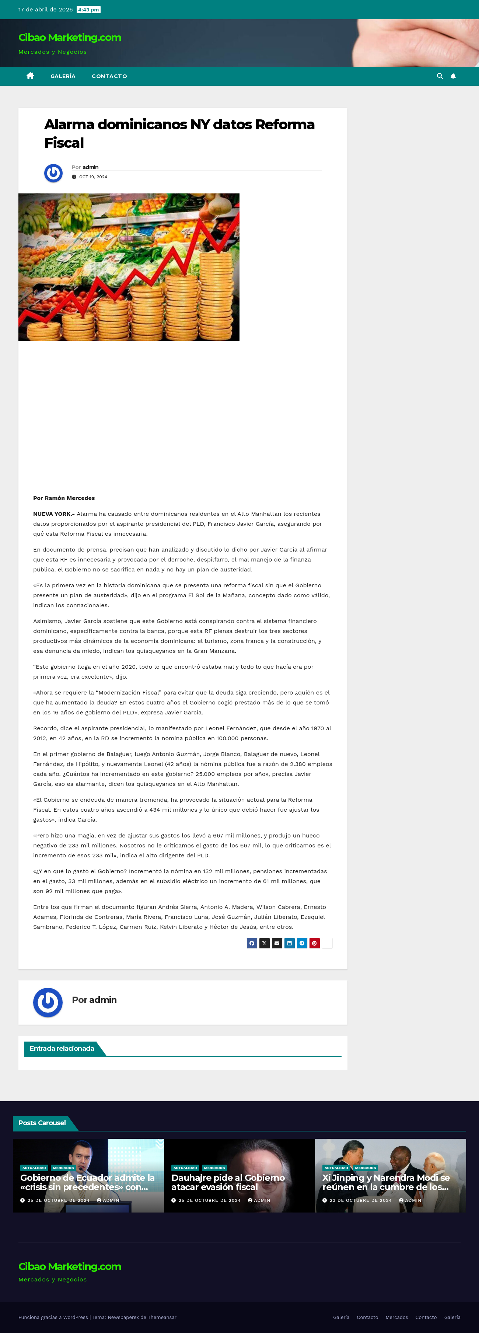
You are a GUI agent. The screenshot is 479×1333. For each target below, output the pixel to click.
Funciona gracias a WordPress (54, 1317)
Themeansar (162, 1317)
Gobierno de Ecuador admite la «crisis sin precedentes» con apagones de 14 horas (88, 1186)
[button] (440, 76)
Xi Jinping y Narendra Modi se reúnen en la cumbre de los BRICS (386, 1186)
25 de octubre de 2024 (60, 1200)
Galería (63, 76)
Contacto (109, 76)
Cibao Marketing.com (69, 37)
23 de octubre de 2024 (362, 1200)
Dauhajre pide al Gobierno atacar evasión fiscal (228, 1182)
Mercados (63, 1168)
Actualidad (34, 1168)
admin (91, 167)
